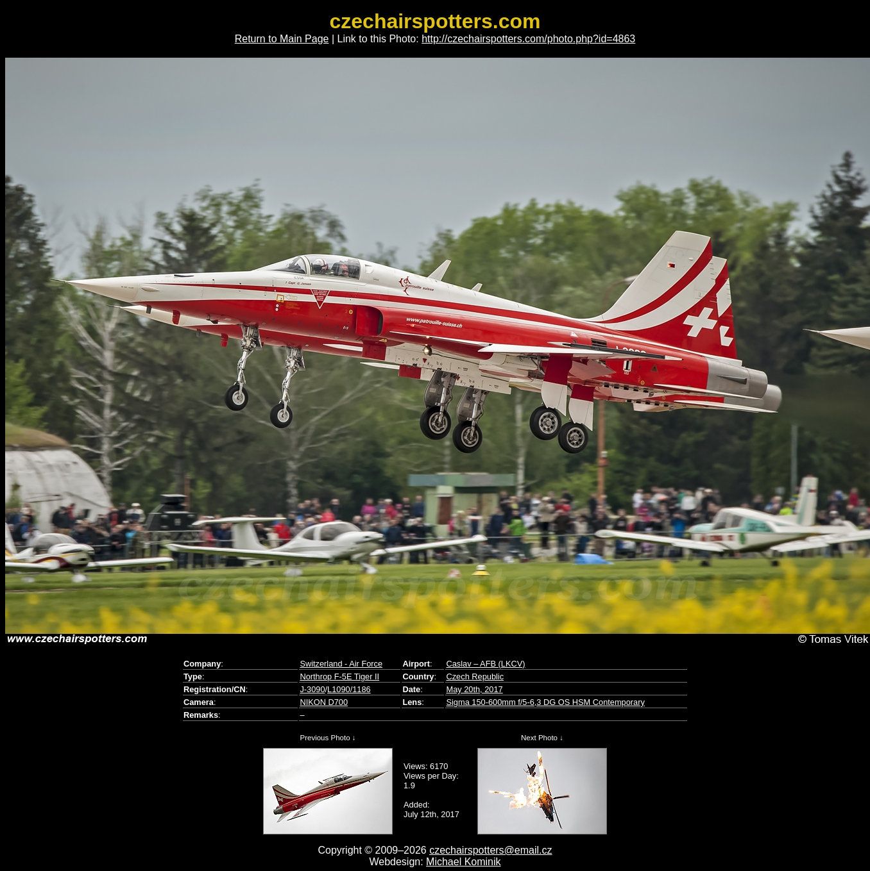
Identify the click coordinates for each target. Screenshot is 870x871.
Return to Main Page (282, 38)
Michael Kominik (463, 861)
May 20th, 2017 (474, 689)
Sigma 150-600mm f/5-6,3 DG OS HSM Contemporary (545, 702)
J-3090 (312, 689)
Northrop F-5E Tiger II (339, 676)
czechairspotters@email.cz (490, 850)
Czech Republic (475, 676)
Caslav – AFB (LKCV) (485, 663)
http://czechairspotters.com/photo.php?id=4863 (528, 38)
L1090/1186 (349, 689)
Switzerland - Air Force (341, 663)
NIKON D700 (324, 702)
